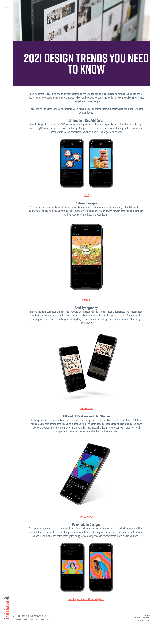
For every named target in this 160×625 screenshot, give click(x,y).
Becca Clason (86, 408)
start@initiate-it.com (24, 619)
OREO (86, 195)
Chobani (86, 300)
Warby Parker (86, 516)
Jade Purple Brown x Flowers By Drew (86, 599)
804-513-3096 (43, 619)
